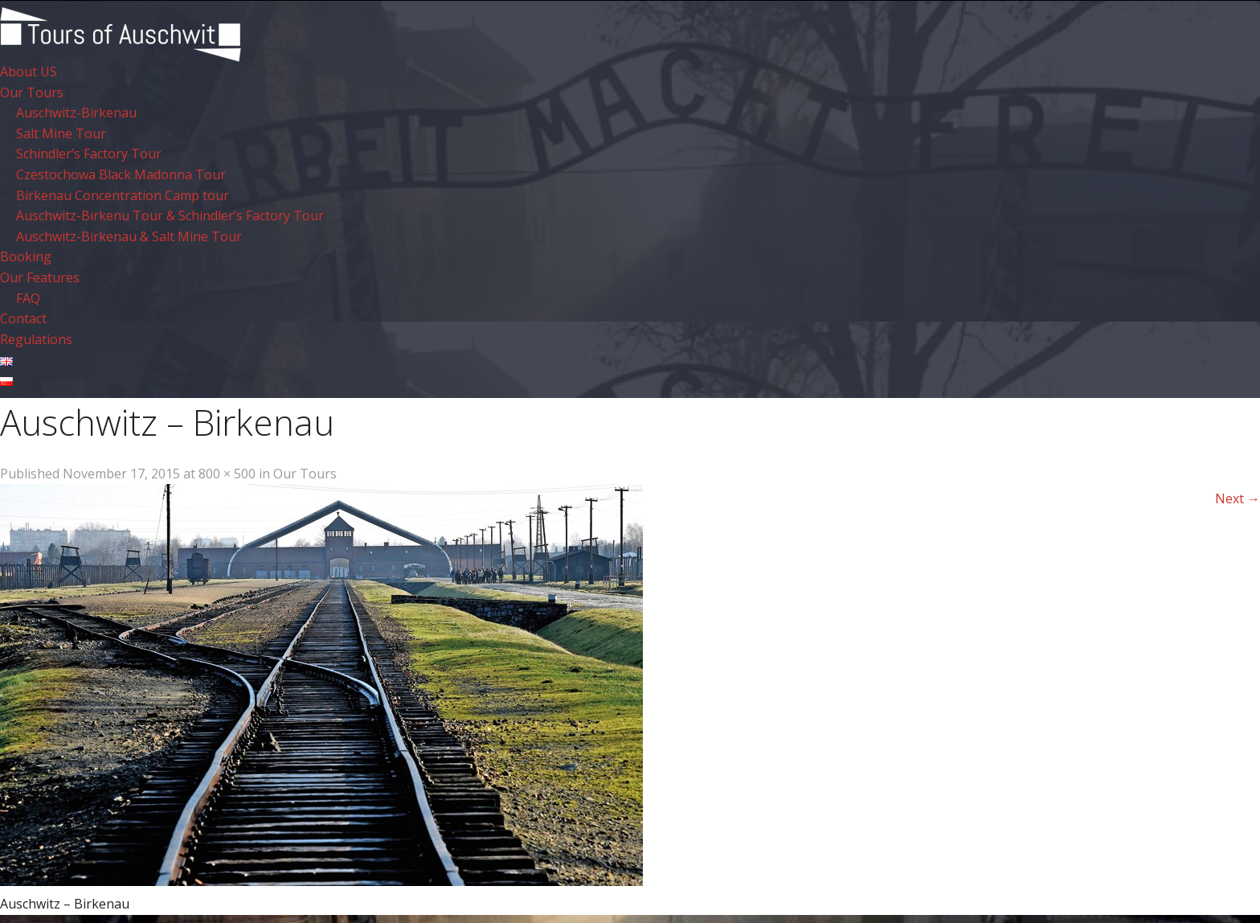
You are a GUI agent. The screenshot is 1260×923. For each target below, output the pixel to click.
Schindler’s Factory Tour (89, 153)
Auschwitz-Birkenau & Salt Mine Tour (129, 236)
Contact (23, 318)
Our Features (40, 277)
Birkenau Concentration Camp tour (122, 195)
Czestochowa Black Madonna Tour (121, 174)
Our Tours (31, 92)
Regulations (36, 339)
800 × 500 (227, 473)
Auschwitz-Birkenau (76, 112)
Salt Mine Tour (61, 133)
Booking (25, 256)
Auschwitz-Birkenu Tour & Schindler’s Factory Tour (170, 215)
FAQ (28, 298)
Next (1237, 498)
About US (28, 71)
